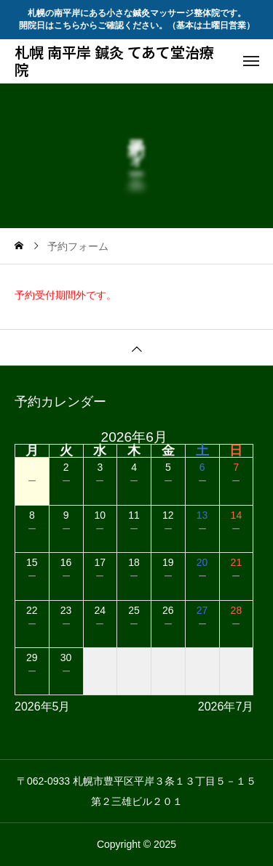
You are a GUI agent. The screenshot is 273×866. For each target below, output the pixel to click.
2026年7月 (226, 706)
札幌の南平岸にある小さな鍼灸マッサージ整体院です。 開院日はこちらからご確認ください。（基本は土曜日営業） (137, 19)
